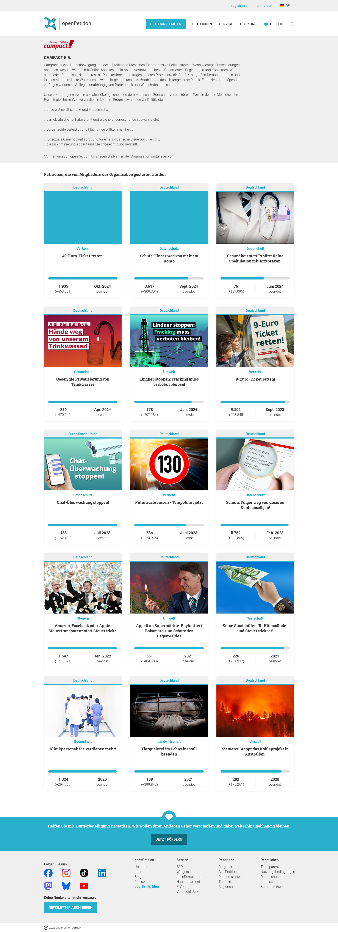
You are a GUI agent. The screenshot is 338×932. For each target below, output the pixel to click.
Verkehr (83, 249)
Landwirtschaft (169, 742)
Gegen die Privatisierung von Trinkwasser (82, 381)
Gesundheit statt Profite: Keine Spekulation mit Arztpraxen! (255, 258)
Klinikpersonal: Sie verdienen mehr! (83, 748)
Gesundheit (255, 249)
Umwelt (169, 372)
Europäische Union (82, 434)
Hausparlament (188, 882)
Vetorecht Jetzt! (188, 892)
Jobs (138, 872)
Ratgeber (225, 867)
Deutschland (82, 187)
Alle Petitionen (229, 872)
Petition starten (166, 24)
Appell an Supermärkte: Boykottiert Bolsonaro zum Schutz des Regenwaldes (169, 631)
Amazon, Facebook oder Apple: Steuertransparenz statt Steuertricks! (83, 628)
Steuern (83, 618)
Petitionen (202, 24)
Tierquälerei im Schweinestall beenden (169, 751)
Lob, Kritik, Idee (147, 887)
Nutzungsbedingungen (278, 872)
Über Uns (248, 24)
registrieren (240, 6)
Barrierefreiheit (272, 887)
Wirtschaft (255, 618)
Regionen (226, 887)
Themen (225, 882)
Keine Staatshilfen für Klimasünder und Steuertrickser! (255, 628)
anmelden (264, 6)
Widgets (183, 872)
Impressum (269, 882)
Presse (140, 882)
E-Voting (183, 887)
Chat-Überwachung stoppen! (83, 502)
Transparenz (270, 867)
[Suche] (292, 24)
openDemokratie (189, 877)
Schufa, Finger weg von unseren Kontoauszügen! (255, 505)
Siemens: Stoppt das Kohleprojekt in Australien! (255, 751)
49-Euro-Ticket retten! (82, 255)
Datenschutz (169, 249)
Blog (138, 877)
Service (226, 24)
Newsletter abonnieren (70, 907)
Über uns (141, 867)
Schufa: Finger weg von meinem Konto (169, 258)
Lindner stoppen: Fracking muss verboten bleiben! (169, 381)
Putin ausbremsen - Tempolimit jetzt (169, 502)
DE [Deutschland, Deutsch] (285, 6)
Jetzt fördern (169, 839)
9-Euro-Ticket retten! (255, 379)
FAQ (180, 867)
